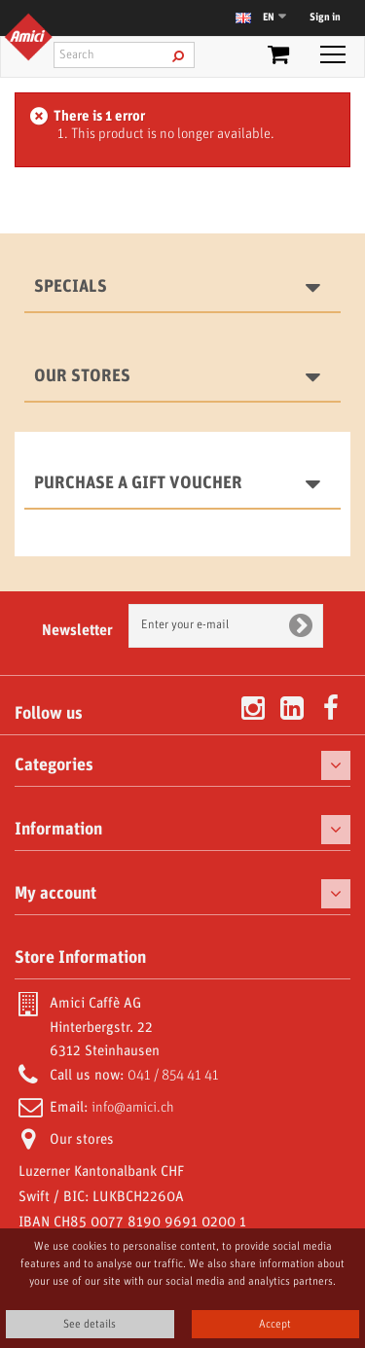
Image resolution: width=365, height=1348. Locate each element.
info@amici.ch (132, 1108)
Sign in (325, 17)
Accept (275, 1324)
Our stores (82, 376)
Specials (70, 287)
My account (55, 894)
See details (89, 1324)
